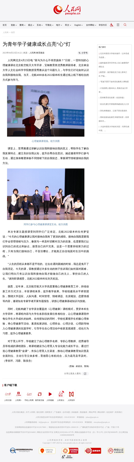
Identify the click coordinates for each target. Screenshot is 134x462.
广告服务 (57, 412)
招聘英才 (48, 412)
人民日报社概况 (18, 412)
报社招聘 (40, 412)
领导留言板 (39, 395)
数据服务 (83, 412)
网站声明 (92, 412)
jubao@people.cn (92, 417)
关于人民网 (30, 412)
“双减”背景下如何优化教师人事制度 (114, 82)
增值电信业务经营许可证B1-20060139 (63, 427)
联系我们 (118, 412)
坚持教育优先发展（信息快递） (112, 98)
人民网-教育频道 (36, 53)
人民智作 (71, 395)
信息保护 (110, 412)
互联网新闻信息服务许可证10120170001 (30, 427)
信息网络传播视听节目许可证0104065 (21, 432)
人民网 (5, 32)
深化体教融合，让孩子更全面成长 (113, 111)
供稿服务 (75, 412)
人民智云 (60, 395)
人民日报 (7, 395)
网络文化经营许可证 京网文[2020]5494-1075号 (55, 432)
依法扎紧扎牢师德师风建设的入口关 (114, 104)
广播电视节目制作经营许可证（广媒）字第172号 (99, 427)
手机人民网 (29, 395)
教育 (13, 32)
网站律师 (101, 412)
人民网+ (18, 395)
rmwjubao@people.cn (102, 422)
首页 (5, 25)
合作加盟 (66, 412)
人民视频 (50, 395)
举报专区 (103, 25)
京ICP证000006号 (111, 432)
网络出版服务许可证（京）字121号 (89, 432)
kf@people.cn (44, 422)
